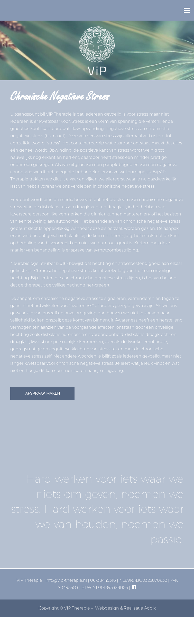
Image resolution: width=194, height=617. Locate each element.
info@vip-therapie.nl (66, 580)
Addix (150, 608)
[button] (186, 10)
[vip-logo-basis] (97, 50)
